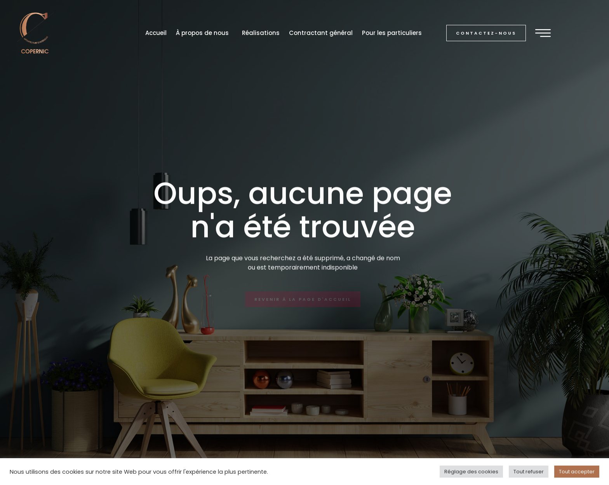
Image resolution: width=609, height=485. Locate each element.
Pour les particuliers (392, 33)
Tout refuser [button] (528, 471)
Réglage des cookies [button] (471, 471)
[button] (486, 33)
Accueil (156, 33)
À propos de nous (204, 33)
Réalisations (261, 33)
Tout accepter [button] (577, 471)
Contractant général (321, 33)
